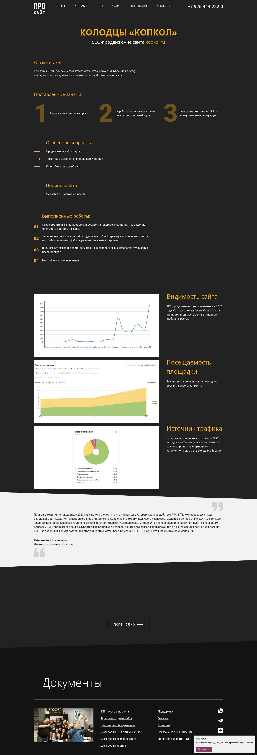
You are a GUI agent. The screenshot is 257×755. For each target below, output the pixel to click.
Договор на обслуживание (118, 725)
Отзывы (163, 6)
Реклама (81, 6)
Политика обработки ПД (173, 738)
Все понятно (204, 749)
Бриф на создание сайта (116, 718)
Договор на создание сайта (118, 738)
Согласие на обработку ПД (175, 732)
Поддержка (165, 711)
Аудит (116, 6)
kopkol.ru (155, 42)
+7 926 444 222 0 (205, 6)
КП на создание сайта (115, 711)
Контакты (164, 725)
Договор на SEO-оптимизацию (121, 732)
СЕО (100, 6)
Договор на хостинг (114, 745)
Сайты (60, 6)
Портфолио (139, 6)
